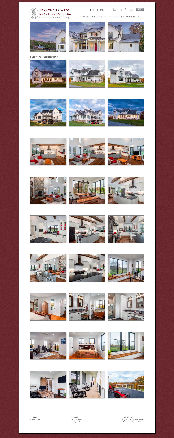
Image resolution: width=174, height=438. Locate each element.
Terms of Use (139, 420)
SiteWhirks (138, 422)
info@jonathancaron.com (81, 422)
